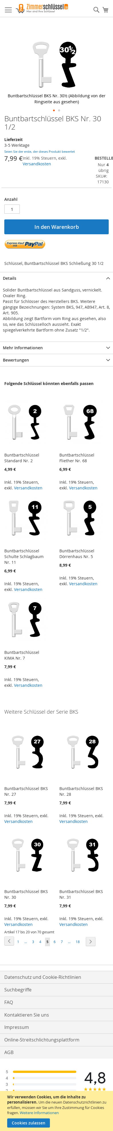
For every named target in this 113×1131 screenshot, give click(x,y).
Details (9, 278)
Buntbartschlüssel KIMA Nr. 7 (21, 655)
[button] (54, 110)
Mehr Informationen (23, 347)
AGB (8, 1052)
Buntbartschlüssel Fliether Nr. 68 (76, 457)
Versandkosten (37, 163)
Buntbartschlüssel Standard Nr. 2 (21, 457)
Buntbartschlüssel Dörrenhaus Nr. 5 (76, 553)
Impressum (16, 1027)
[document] (57, 1111)
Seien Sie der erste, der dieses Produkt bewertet (39, 151)
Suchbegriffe (18, 990)
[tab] (56, 278)
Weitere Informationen (39, 1112)
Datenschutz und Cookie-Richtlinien (42, 977)
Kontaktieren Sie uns (26, 1015)
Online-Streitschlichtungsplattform (41, 1040)
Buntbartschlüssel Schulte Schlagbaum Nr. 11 (24, 556)
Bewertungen (16, 360)
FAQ (8, 1002)
